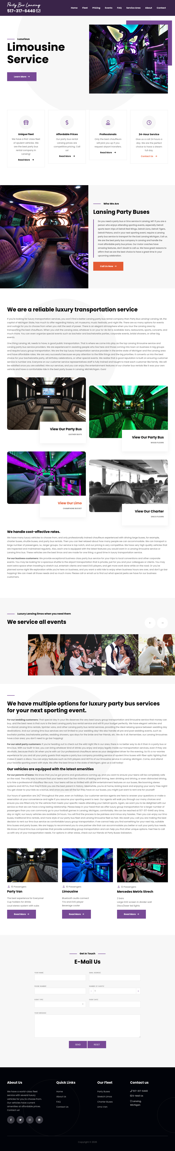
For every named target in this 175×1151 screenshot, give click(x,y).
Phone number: (40, 986)
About (148, 7)
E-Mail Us (138, 1098)
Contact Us (62, 1109)
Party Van (14, 894)
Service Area (133, 7)
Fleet (85, 7)
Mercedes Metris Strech (135, 894)
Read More (24, 162)
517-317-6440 (21, 11)
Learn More (20, 76)
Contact (161, 7)
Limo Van (102, 1109)
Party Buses (103, 1094)
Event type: (38, 999)
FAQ (119, 7)
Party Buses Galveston (119, 832)
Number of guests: (96, 986)
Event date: (93, 999)
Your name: (39, 972)
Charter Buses (105, 1104)
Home (74, 7)
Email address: (95, 972)
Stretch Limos (104, 1099)
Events (109, 7)
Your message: (40, 1012)
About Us (61, 1099)
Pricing (96, 7)
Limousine (70, 894)
